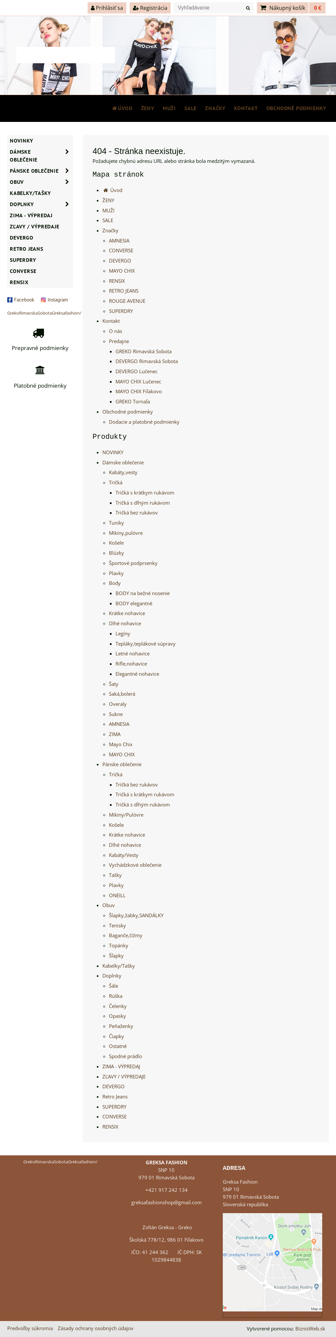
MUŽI (169, 108)
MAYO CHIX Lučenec (138, 381)
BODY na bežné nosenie (143, 593)
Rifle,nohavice (131, 663)
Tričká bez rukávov (137, 512)
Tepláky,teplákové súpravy (146, 643)
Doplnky (111, 975)
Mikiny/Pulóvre (126, 814)
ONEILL (117, 895)
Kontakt (246, 108)
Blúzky (116, 553)
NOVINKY (112, 452)
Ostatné (118, 1046)
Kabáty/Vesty (123, 855)
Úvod (122, 108)
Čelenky (118, 1006)
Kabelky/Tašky (118, 965)
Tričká (115, 482)
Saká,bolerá (122, 693)
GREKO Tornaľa (133, 401)
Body (115, 583)
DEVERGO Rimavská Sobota (147, 361)
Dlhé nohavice (125, 623)
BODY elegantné (134, 603)
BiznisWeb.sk (310, 1328)
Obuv (108, 905)
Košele (116, 542)
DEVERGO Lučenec (137, 371)
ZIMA (114, 734)
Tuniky (116, 522)
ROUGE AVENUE (127, 301)
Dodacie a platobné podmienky (144, 421)
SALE (190, 108)
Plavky (116, 573)
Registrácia (150, 7)
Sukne (116, 714)
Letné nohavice (133, 653)
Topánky (118, 945)
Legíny (123, 633)
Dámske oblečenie (123, 462)
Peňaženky (121, 1026)
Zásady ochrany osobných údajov (96, 1328)
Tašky (115, 875)
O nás (115, 331)
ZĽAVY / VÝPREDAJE (124, 1076)
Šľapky (116, 955)
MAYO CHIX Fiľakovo (139, 391)
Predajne (119, 341)
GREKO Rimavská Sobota (144, 351)
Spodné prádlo (125, 1056)
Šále (113, 985)
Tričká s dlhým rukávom (143, 502)
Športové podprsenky (133, 563)
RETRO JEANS (123, 290)
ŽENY (147, 108)
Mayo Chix (121, 744)
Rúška (115, 996)
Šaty (113, 684)
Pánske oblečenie (121, 764)
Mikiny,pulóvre (126, 533)
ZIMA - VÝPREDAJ (121, 1066)
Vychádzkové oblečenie (135, 865)
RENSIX (117, 281)
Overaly (118, 704)
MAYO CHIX (122, 270)
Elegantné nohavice (137, 673)
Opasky (117, 1016)
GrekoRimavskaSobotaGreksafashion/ (44, 313)
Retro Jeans (115, 1096)
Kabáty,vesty (123, 472)
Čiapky (116, 1036)
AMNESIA (119, 240)
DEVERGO (120, 260)
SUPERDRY (121, 311)
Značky (215, 108)
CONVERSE (121, 250)
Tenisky (117, 925)
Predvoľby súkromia (30, 1328)
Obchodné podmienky (296, 108)
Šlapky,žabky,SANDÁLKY (136, 915)
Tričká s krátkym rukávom (145, 492)
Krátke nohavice (127, 613)
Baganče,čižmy (125, 935)
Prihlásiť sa (107, 7)
